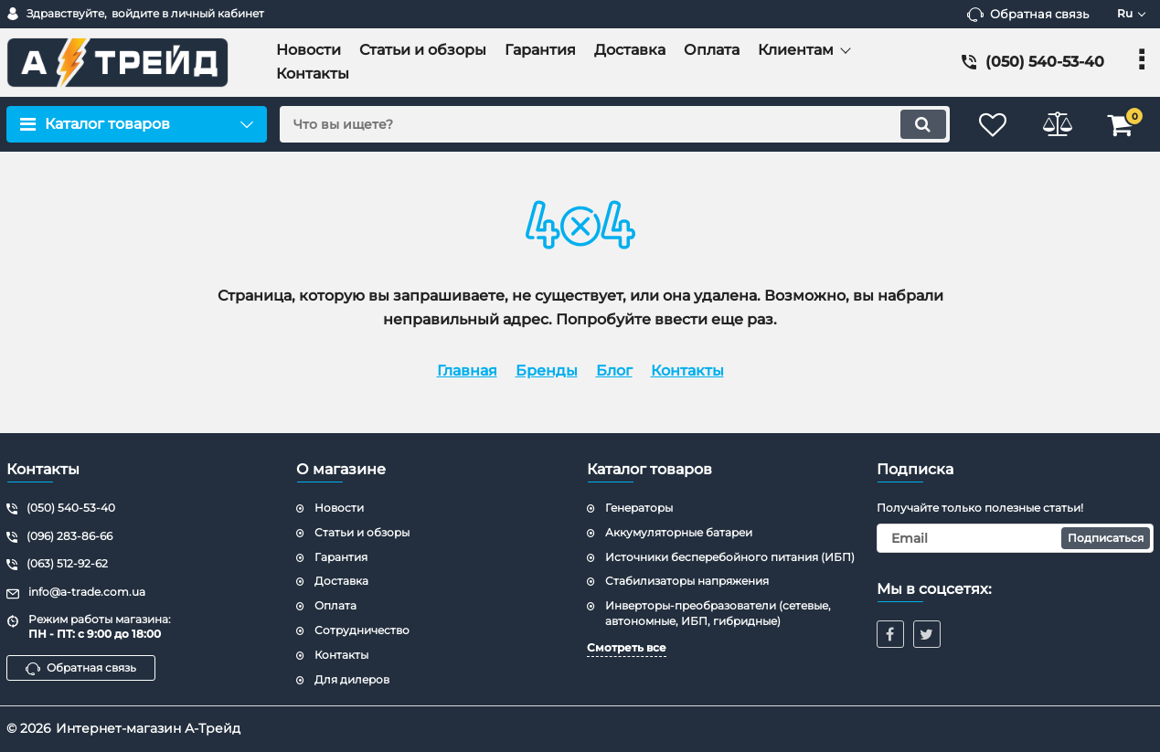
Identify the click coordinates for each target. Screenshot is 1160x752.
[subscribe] (1015, 538)
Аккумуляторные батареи (678, 532)
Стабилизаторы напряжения (687, 581)
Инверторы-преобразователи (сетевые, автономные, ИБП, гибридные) (718, 613)
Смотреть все (626, 647)
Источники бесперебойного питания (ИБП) (730, 557)
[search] (614, 124)
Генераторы (639, 507)
